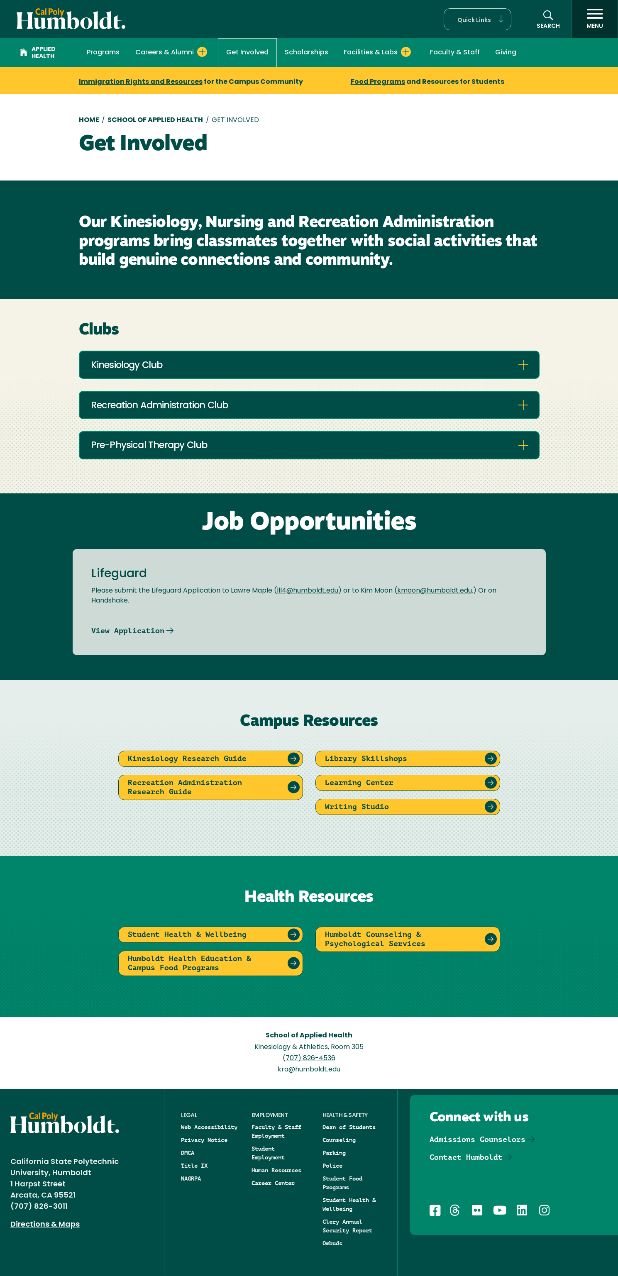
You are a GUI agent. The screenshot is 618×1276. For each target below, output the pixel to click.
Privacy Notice (204, 1140)
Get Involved (247, 52)
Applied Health (38, 53)
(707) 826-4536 (309, 1058)
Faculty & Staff (455, 52)
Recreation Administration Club (159, 406)
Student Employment (268, 1153)
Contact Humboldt (466, 1157)
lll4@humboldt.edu (307, 591)
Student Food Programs (342, 1183)
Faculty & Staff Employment (276, 1131)
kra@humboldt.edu (309, 1069)
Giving (505, 52)
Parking (334, 1152)
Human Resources (276, 1170)
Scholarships (306, 52)
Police (332, 1165)
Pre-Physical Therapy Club (149, 446)
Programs (103, 52)
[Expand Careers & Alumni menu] (202, 52)
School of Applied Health (155, 120)
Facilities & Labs (371, 52)
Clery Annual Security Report (347, 1226)
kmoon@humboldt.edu (434, 591)
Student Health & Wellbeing (349, 1204)
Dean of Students (349, 1127)
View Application (127, 630)
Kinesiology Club (127, 366)
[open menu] (595, 19)
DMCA (187, 1152)
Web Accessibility (209, 1127)
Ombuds (332, 1243)
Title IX (194, 1165)
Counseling (339, 1140)
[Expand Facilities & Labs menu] (406, 52)
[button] (477, 19)
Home (89, 120)
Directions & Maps (45, 1225)
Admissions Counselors (477, 1139)
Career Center (273, 1183)
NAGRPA (191, 1178)
